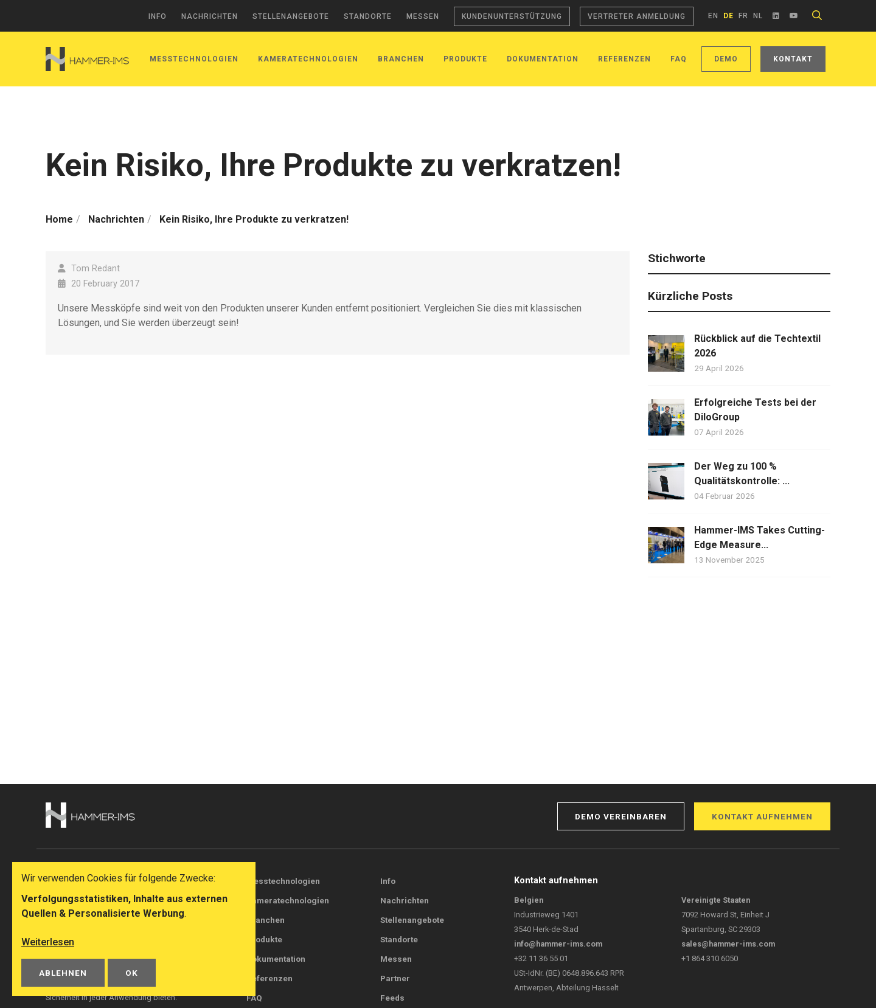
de (728, 16)
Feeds (392, 998)
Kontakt (793, 59)
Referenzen (624, 59)
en (713, 16)
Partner (395, 978)
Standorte (368, 16)
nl (758, 16)
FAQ (678, 59)
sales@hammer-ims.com (728, 943)
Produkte (465, 59)
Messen (422, 16)
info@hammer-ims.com (558, 943)
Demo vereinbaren (621, 816)
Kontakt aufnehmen (762, 816)
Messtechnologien (194, 59)
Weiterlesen (47, 942)
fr (743, 16)
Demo (726, 59)
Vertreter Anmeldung (637, 16)
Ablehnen (63, 973)
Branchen (401, 59)
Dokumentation (543, 59)
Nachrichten (209, 16)
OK (131, 973)
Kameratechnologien (287, 900)
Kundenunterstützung (512, 16)
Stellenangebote (290, 16)
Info (157, 16)
